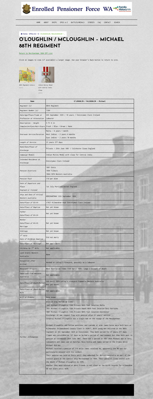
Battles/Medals (77, 22)
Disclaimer (25, 391)
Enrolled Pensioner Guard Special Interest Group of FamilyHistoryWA (70, 386)
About (46, 22)
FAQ (99, 22)
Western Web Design (43, 388)
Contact (107, 22)
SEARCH (117, 22)
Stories (91, 22)
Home (38, 22)
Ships (54, 22)
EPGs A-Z (64, 22)
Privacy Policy (36, 391)
